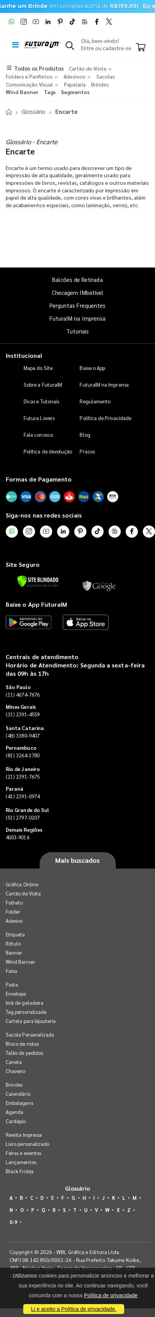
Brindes (14, 1084)
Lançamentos (21, 1162)
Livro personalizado (27, 1144)
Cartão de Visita (23, 893)
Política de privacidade (110, 1295)
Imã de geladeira (24, 1002)
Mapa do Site (38, 368)
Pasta (12, 984)
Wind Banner (20, 961)
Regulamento (95, 401)
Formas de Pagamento (39, 479)
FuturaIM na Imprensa (77, 318)
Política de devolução (48, 451)
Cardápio (16, 1121)
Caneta (14, 1062)
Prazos (87, 451)
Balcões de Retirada (77, 279)
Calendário (18, 1093)
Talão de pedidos (24, 1053)
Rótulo (13, 943)
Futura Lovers (39, 418)
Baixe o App (92, 368)
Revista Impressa (24, 1134)
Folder (13, 911)
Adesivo (14, 920)
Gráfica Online (22, 884)
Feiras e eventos (23, 1153)
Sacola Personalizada (30, 1034)
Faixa (11, 971)
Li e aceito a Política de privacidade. (73, 1309)
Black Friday (20, 1171)
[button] (70, 47)
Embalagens (19, 1103)
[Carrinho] (140, 47)
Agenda (14, 1112)
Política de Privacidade (105, 418)
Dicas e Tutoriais (41, 401)
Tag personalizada (26, 1012)
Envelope (16, 993)
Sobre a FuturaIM (43, 384)
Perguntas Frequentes (77, 305)
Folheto (14, 902)
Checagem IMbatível (77, 292)
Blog (85, 434)
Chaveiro (16, 1071)
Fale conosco (38, 434)
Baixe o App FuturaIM (36, 604)
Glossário (33, 111)
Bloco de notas (22, 1043)
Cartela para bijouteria (31, 1021)
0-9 (13, 1222)
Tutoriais (77, 331)
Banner (14, 952)
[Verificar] (38, 581)
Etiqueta (15, 934)
